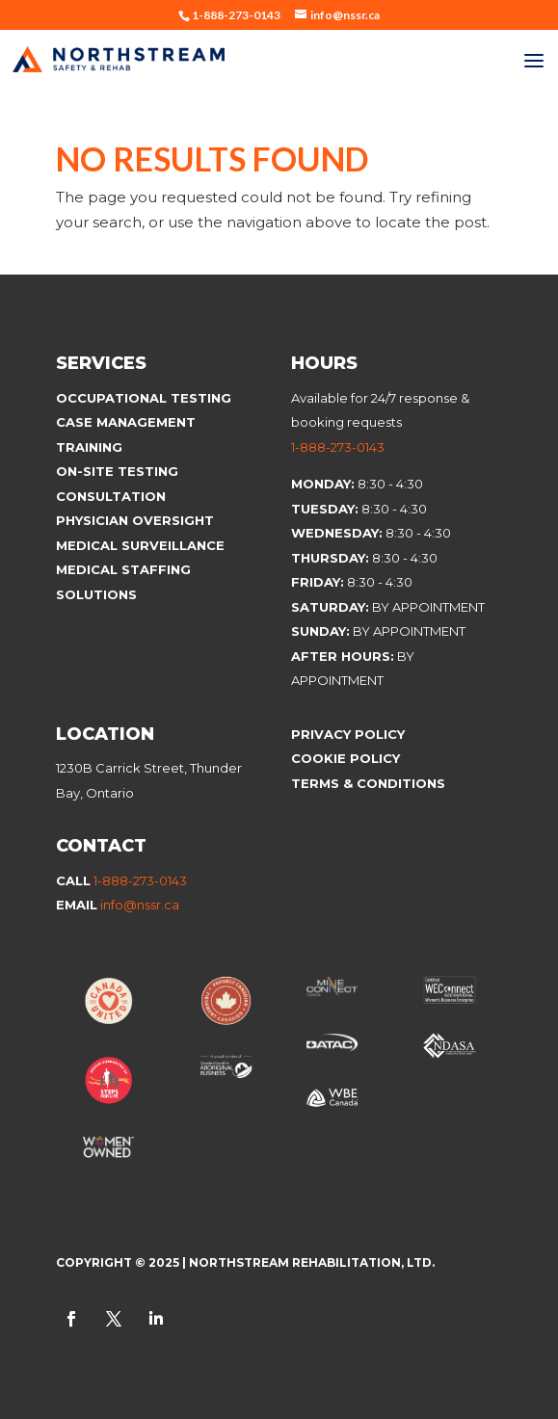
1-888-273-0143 (338, 447)
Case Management (126, 422)
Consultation (111, 496)
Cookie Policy (347, 758)
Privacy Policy (348, 734)
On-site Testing (117, 471)
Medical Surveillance (142, 545)
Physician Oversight (135, 520)
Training (89, 447)
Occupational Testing (143, 398)
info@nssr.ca (139, 904)
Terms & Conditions (368, 783)
